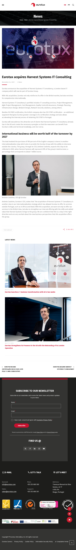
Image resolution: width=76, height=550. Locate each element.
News (20, 82)
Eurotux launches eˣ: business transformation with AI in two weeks (30, 292)
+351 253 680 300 (33, 484)
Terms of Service (51, 432)
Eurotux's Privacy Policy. (44, 420)
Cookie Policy (29, 541)
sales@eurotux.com (9, 492)
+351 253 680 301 (33, 492)
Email (13, 411)
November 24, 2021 (8, 82)
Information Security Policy (44, 541)
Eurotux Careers (7, 541)
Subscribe (21, 426)
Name (13, 402)
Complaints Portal (62, 541)
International (8, 230)
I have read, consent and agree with (32, 420)
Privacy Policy (40, 432)
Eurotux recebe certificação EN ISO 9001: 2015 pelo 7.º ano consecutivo (12, 369)
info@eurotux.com (9, 484)
